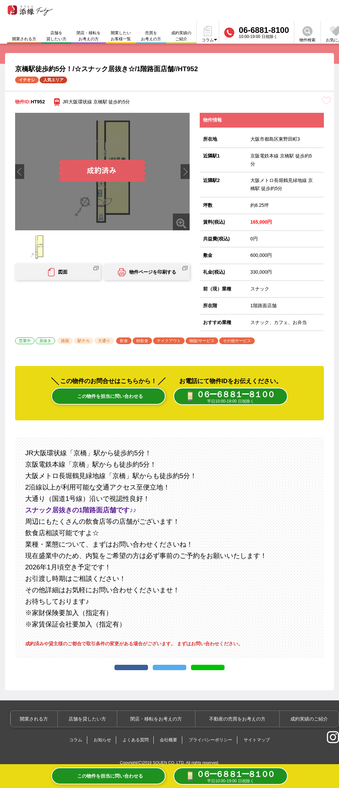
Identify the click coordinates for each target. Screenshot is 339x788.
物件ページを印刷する (147, 272)
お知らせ (102, 751)
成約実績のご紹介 (181, 36)
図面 (57, 272)
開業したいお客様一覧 (121, 36)
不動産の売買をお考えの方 (241, 730)
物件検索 (307, 34)
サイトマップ (257, 751)
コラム (75, 751)
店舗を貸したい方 (56, 36)
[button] (185, 171)
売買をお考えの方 (151, 36)
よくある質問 (136, 751)
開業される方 (48, 730)
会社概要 (168, 751)
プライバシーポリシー (210, 751)
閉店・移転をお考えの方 (89, 36)
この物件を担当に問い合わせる (108, 397)
